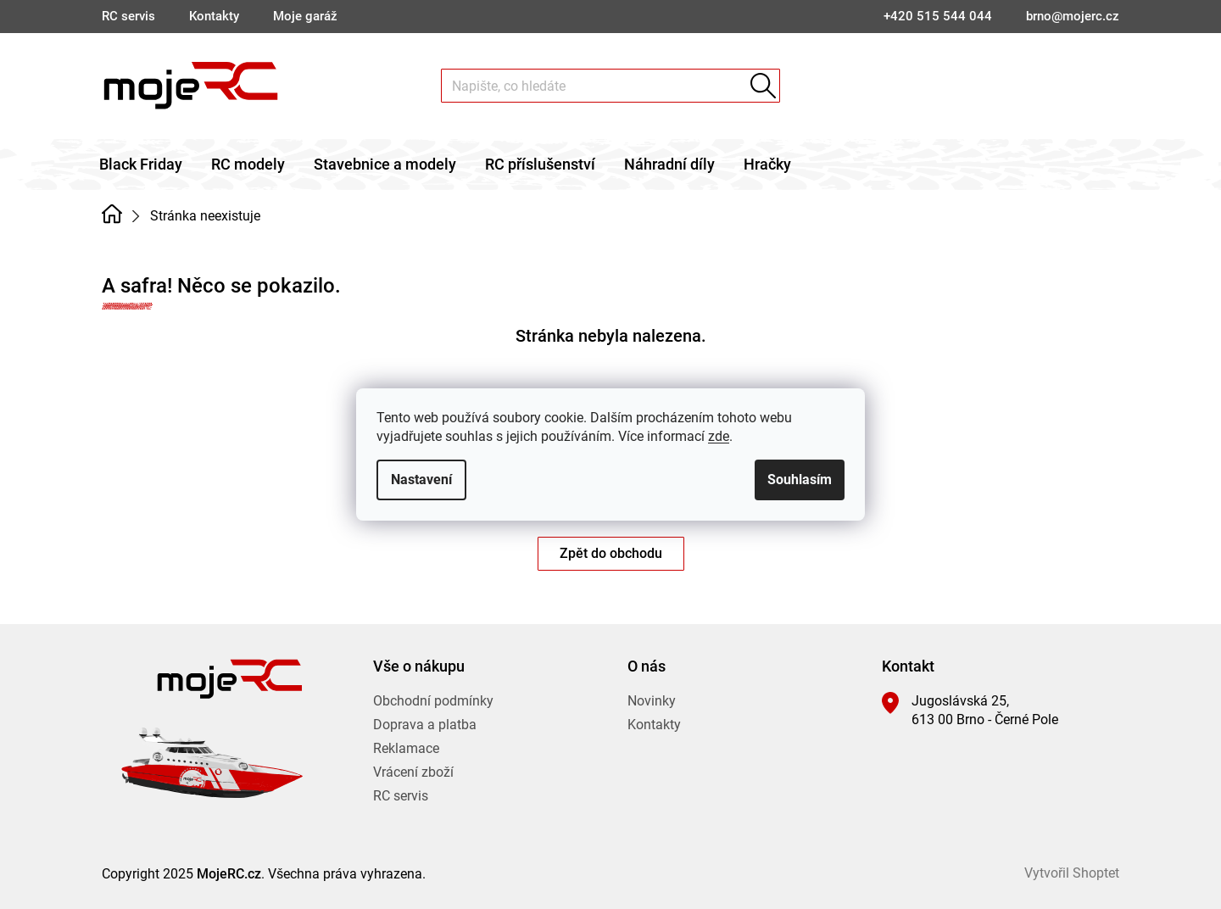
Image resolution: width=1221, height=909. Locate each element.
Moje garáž (305, 16)
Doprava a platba (425, 725)
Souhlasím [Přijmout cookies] (799, 479)
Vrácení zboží (413, 772)
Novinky (651, 701)
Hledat (763, 86)
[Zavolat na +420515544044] (938, 16)
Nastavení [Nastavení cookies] (421, 479)
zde (718, 436)
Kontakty (214, 16)
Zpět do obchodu (611, 553)
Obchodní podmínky (433, 701)
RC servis (128, 16)
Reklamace (406, 748)
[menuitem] (141, 164)
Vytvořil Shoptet (1071, 873)
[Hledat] (610, 86)
